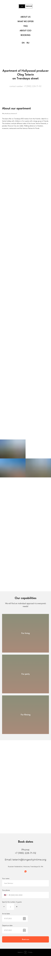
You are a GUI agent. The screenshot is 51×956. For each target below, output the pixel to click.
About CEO (25, 30)
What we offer (25, 21)
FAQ (26, 26)
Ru (28, 42)
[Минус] (4, 906)
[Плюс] (17, 906)
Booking (25, 35)
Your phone (6, 890)
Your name (5, 878)
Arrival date (6, 914)
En (23, 42)
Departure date (7, 925)
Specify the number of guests (12, 902)
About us (25, 17)
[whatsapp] (25, 871)
